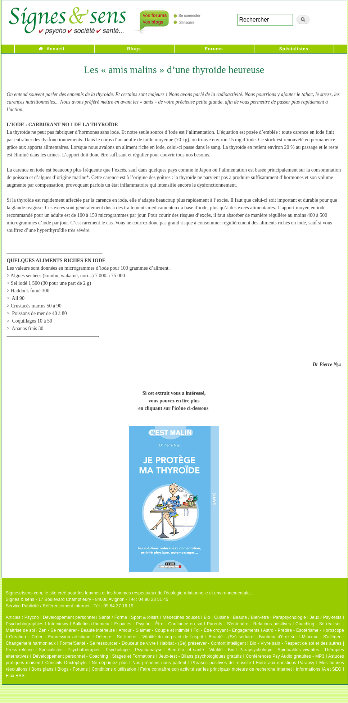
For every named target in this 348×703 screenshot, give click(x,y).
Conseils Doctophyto (66, 662)
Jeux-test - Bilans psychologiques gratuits (200, 656)
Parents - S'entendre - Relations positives (249, 623)
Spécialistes (293, 48)
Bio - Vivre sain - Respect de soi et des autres (296, 643)
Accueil (55, 48)
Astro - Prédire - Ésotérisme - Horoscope (303, 630)
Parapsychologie (289, 617)
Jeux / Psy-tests (326, 617)
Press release (20, 649)
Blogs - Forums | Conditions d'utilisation (97, 669)
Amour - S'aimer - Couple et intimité (153, 630)
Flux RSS (15, 675)
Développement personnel (69, 617)
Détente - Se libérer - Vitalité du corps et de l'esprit (149, 636)
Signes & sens (20, 599)
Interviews (58, 623)
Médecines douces (181, 617)
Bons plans (42, 669)
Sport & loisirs (145, 617)
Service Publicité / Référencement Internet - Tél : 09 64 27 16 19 (70, 605)
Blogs (134, 48)
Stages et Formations (133, 656)
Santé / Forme (113, 617)
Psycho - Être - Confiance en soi (169, 623)
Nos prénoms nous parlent (159, 662)
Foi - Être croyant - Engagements (226, 630)
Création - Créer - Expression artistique (49, 636)
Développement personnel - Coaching (70, 656)
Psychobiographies (25, 623)
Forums (214, 48)
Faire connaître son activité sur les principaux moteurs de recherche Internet (216, 669)
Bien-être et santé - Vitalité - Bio (200, 649)
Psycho (31, 617)
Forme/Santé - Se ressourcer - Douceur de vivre (108, 643)
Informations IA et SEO (319, 669)
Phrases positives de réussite (221, 662)
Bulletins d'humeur (91, 623)
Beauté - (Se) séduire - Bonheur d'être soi (253, 636)
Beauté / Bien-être (251, 617)
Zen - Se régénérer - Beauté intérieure (77, 630)
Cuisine (221, 617)
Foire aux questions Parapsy (285, 662)
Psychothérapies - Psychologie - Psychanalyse (115, 649)
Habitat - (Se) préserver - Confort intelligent (203, 643)
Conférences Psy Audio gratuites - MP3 (285, 656)
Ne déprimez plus (110, 662)
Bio (207, 617)
